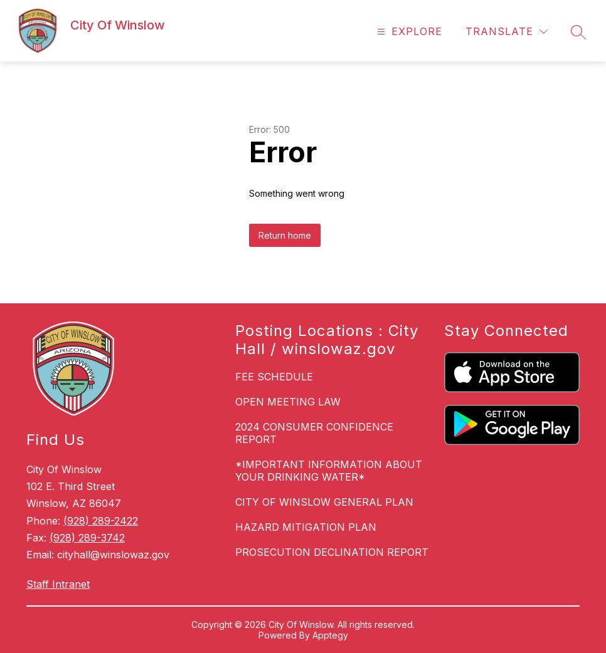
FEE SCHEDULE (274, 376)
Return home (284, 235)
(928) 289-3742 (87, 537)
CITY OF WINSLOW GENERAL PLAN (324, 502)
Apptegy (330, 635)
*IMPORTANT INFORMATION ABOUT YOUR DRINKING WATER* (328, 470)
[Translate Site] (506, 31)
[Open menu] (408, 31)
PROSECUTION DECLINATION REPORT (331, 552)
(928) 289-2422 (100, 521)
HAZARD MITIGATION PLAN (305, 527)
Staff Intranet (58, 584)
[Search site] (578, 31)
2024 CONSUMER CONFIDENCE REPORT (314, 433)
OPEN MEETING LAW (288, 401)
